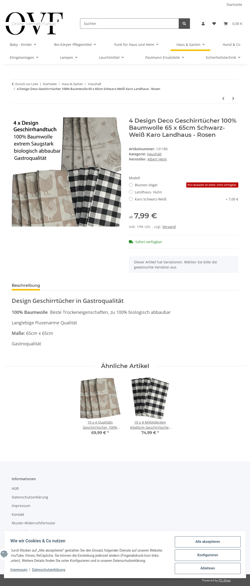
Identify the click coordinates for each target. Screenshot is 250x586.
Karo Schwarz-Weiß (186, 199)
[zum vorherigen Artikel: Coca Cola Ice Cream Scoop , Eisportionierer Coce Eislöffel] (223, 98)
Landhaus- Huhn (148, 192)
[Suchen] (129, 23)
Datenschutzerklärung (50, 571)
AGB (15, 488)
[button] (203, 23)
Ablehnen (206, 569)
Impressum (20, 571)
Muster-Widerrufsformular (33, 523)
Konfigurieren (206, 556)
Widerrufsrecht (24, 531)
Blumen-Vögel (186, 185)
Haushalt (154, 154)
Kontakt (18, 514)
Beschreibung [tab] (26, 285)
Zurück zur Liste (26, 84)
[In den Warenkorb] (16, 114)
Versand (169, 226)
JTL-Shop (224, 580)
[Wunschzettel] (214, 23)
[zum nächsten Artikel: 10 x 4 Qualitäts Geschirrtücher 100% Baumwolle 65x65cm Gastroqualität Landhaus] (233, 98)
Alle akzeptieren (206, 543)
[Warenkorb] (233, 23)
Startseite (234, 4)
